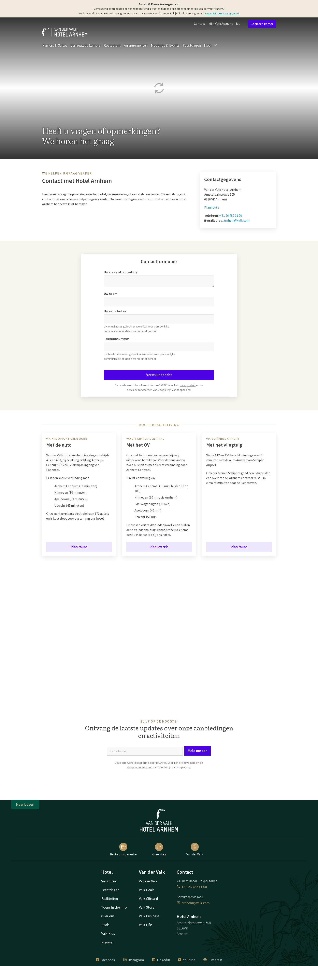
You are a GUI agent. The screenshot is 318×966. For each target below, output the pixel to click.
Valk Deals (146, 889)
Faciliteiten (109, 898)
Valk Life (145, 924)
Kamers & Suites (54, 45)
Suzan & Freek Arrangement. (222, 13)
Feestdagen (192, 45)
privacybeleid (187, 385)
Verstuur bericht (159, 374)
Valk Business (149, 916)
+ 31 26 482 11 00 (230, 215)
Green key (159, 849)
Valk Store (146, 907)
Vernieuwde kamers (85, 45)
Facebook (105, 959)
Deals (105, 924)
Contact (199, 24)
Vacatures (108, 881)
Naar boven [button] (25, 804)
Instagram (133, 959)
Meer (210, 45)
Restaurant (112, 45)
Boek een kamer (262, 24)
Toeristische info (114, 907)
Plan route (211, 207)
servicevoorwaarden (139, 390)
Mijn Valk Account (220, 24)
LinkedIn (161, 959)
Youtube (186, 959)
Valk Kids (108, 933)
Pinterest (212, 959)
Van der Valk (194, 849)
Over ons (108, 916)
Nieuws (106, 942)
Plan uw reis (159, 546)
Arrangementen (136, 45)
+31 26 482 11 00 (192, 886)
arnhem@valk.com (236, 220)
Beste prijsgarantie (123, 849)
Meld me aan (197, 750)
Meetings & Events (165, 45)
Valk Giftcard (148, 898)
